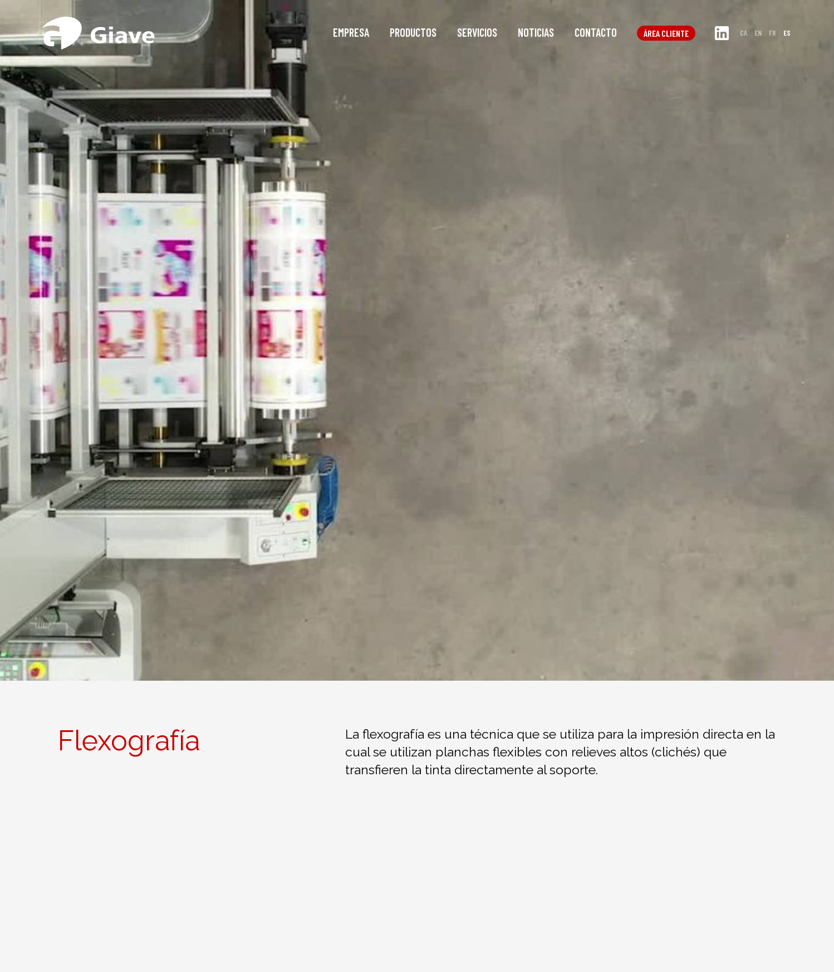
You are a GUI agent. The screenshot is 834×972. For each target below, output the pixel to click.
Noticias (536, 32)
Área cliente (666, 33)
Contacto (596, 32)
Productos (413, 32)
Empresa (351, 32)
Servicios (477, 32)
